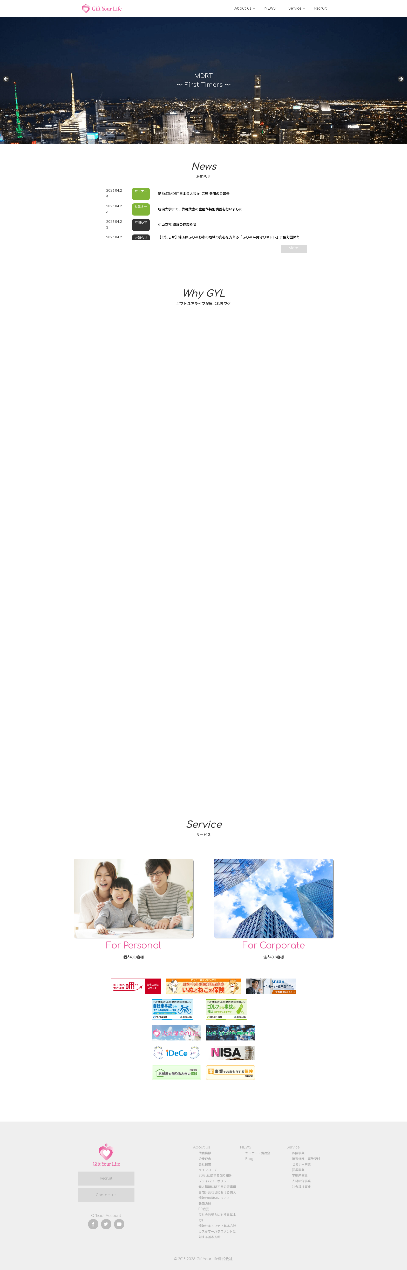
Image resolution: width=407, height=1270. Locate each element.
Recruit (106, 1178)
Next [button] (400, 79)
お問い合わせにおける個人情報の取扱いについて (217, 1195)
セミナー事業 (301, 1164)
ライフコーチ (208, 1170)
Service (293, 1147)
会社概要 (205, 1164)
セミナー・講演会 (257, 1153)
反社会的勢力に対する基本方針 (217, 1217)
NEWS (245, 1147)
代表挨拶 (205, 1153)
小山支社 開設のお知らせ (177, 224)
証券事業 (298, 1170)
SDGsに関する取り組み (215, 1176)
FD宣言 (204, 1209)
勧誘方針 (205, 1203)
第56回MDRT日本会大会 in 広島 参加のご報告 (193, 194)
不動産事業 (300, 1176)
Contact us (106, 1195)
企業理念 (205, 1159)
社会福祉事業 (301, 1187)
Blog (249, 1159)
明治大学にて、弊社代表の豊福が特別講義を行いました (200, 209)
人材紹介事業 (301, 1181)
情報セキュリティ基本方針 (217, 1226)
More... (294, 248)
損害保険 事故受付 (306, 1159)
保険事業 (298, 1153)
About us (201, 1147)
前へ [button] (6, 79)
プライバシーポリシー (214, 1181)
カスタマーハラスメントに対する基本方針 (217, 1234)
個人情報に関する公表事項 (217, 1187)
